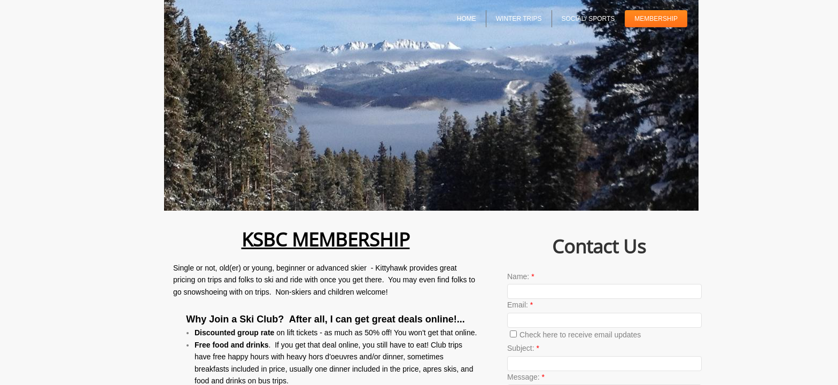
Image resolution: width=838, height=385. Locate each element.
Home (466, 18)
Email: (520, 305)
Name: (520, 276)
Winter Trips (519, 18)
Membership (656, 18)
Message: (526, 377)
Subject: (523, 348)
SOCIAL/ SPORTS (588, 18)
